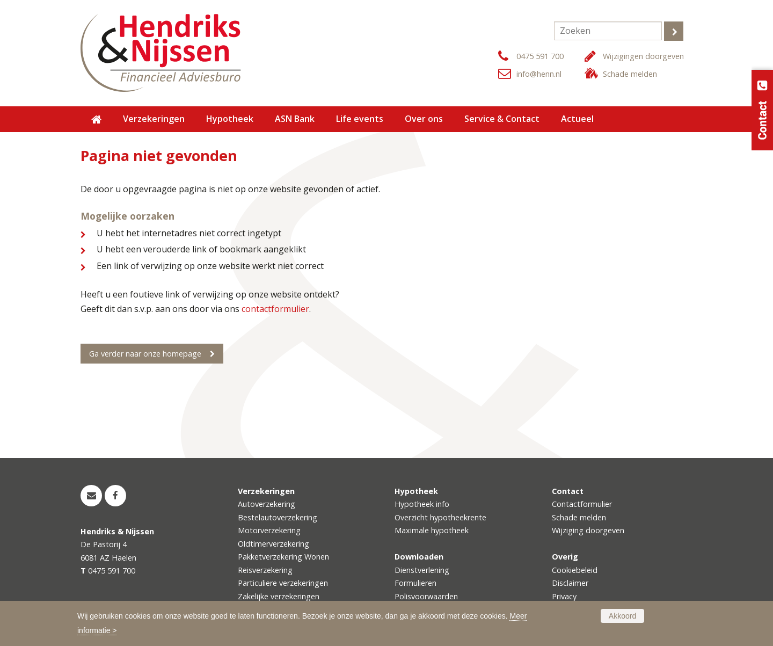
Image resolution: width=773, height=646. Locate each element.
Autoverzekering (266, 504)
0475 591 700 (540, 56)
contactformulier (275, 309)
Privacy (564, 596)
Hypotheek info (422, 504)
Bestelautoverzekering (277, 517)
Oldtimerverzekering (273, 544)
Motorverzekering (269, 530)
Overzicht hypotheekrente (440, 517)
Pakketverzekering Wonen (283, 556)
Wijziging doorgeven (588, 530)
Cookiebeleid (574, 570)
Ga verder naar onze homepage (145, 354)
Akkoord (622, 616)
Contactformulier (582, 504)
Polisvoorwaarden (426, 596)
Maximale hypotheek (432, 530)
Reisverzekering (265, 570)
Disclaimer (570, 583)
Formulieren (415, 583)
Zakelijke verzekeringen (278, 596)
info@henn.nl (538, 74)
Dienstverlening (422, 570)
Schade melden (630, 74)
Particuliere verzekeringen (283, 583)
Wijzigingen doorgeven (643, 56)
